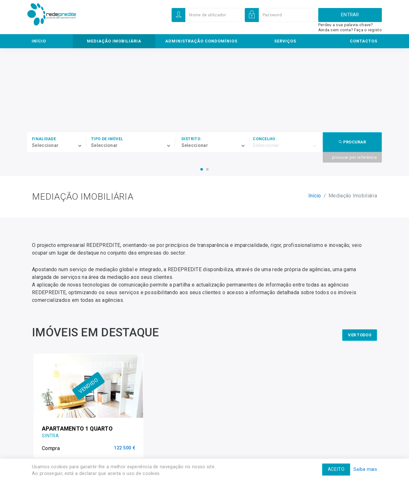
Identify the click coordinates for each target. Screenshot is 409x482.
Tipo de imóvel (107, 139)
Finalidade (44, 139)
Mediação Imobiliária (114, 41)
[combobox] (59, 145)
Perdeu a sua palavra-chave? (345, 24)
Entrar (350, 15)
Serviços (285, 41)
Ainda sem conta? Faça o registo (350, 29)
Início (39, 41)
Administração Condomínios (201, 41)
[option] (88, 404)
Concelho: (264, 139)
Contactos (363, 41)
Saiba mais (365, 469)
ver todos (359, 332)
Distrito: (191, 139)
